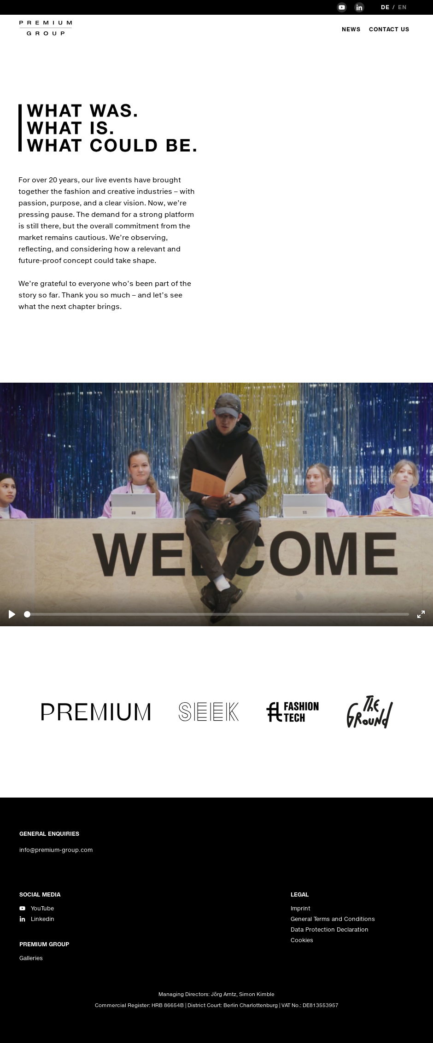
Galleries (31, 958)
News (351, 29)
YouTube (42, 908)
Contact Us (389, 29)
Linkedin (42, 918)
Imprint (300, 908)
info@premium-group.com (56, 849)
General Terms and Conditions (333, 918)
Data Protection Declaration (330, 929)
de (385, 7)
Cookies (302, 940)
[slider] (216, 614)
